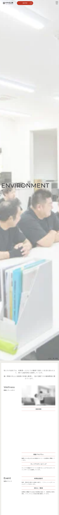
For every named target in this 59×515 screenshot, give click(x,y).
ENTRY (28, 3)
